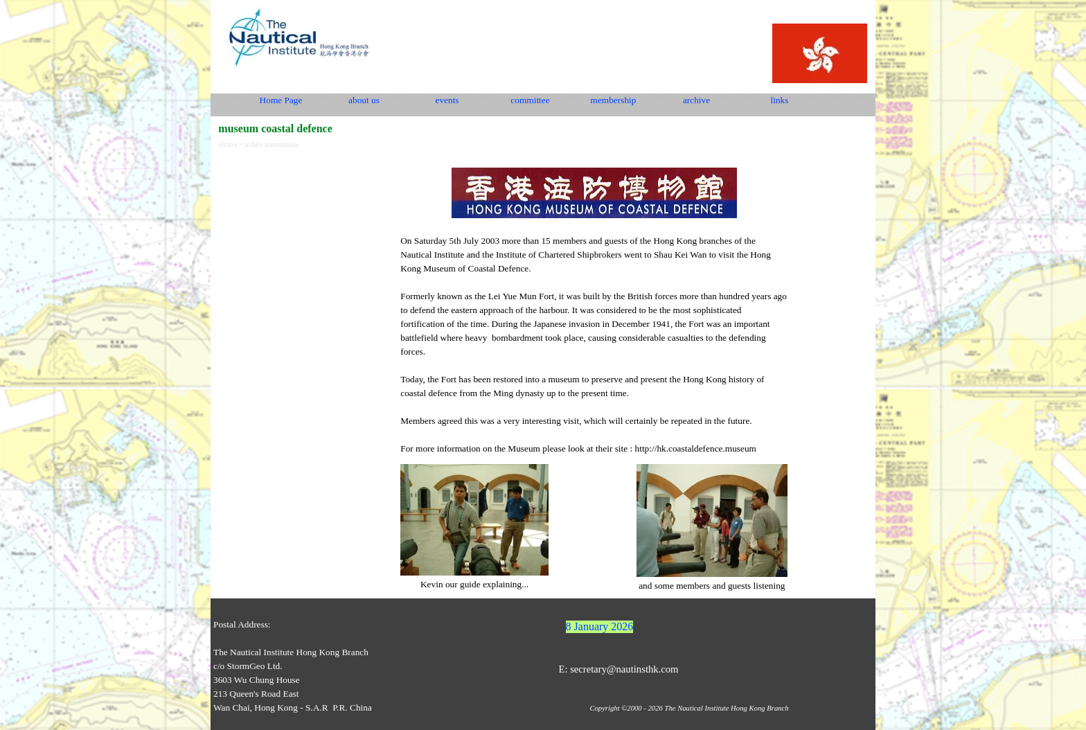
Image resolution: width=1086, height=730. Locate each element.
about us (364, 100)
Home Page (281, 100)
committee (529, 100)
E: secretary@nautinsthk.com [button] (618, 669)
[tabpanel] (593, 305)
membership (614, 100)
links (780, 100)
